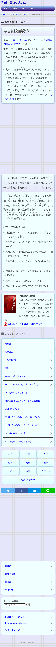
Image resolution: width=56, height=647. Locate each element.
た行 (10, 463)
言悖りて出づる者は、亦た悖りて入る (22, 417)
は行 (46, 463)
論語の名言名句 (28, 480)
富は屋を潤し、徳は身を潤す (18, 441)
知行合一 (9, 344)
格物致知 (9, 352)
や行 (28, 471)
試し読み (10, 324)
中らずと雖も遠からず (15, 376)
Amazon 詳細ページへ (31, 323)
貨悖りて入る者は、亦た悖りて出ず (21, 425)
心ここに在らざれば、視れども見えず (22, 384)
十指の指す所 (11, 360)
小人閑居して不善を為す (16, 392)
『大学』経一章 (18, 40)
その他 (30, 8)
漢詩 (22, 8)
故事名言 (14, 8)
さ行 (25, 14)
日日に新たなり (12, 409)
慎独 (7, 368)
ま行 (10, 471)
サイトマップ (12, 630)
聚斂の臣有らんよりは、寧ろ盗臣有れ (22, 401)
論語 (5, 8)
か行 (28, 454)
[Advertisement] (28, 138)
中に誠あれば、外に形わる (17, 433)
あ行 (10, 454)
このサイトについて (15, 617)
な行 (28, 463)
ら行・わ (46, 471)
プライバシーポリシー (16, 623)
